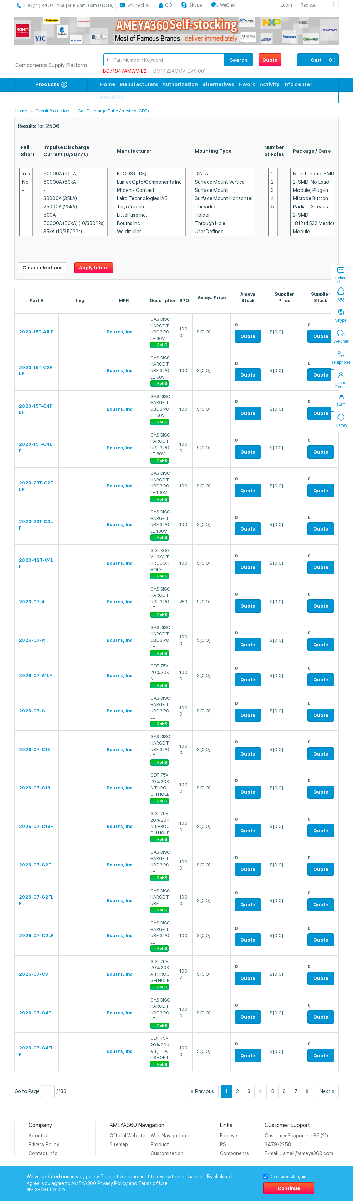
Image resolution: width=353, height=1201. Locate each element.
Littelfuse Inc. (149, 215)
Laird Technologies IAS (149, 199)
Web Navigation (168, 1135)
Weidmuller (149, 232)
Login (286, 5)
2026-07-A (32, 601)
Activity (269, 84)
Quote (270, 60)
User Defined (223, 232)
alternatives (218, 84)
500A (74, 215)
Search (239, 60)
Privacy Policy (44, 1144)
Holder (223, 215)
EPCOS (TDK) (149, 174)
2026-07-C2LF (36, 935)
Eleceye (228, 1135)
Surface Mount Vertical (223, 182)
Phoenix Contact (149, 190)
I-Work (247, 84)
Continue (289, 1188)
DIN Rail (223, 174)
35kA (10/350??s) (74, 232)
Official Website (127, 1135)
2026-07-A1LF (35, 675)
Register (309, 5)
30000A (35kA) (74, 199)
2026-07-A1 (33, 640)
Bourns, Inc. (120, 332)
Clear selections (42, 267)
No (26, 182)
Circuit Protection (52, 110)
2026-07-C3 (33, 974)
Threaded (223, 207)
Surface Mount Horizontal (223, 199)
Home (107, 84)
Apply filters (94, 267)
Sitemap (119, 1144)
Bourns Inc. (149, 223)
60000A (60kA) (74, 182)
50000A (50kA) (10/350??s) (74, 223)
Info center (297, 84)
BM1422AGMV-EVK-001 (179, 71)
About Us (112, 97)
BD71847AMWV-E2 (125, 71)
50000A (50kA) (74, 174)
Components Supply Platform (51, 65)
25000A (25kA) (74, 207)
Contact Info (43, 1153)
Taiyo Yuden (149, 207)
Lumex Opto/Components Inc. (149, 182)
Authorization (180, 84)
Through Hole (223, 223)
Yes (26, 174)
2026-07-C (32, 711)
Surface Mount (223, 190)
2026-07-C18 (34, 787)
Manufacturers (139, 84)
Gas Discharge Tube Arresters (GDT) (113, 110)
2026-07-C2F (35, 865)
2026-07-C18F (36, 826)
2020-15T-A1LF (36, 332)
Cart (318, 60)
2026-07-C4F (35, 1012)
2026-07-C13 (34, 749)
